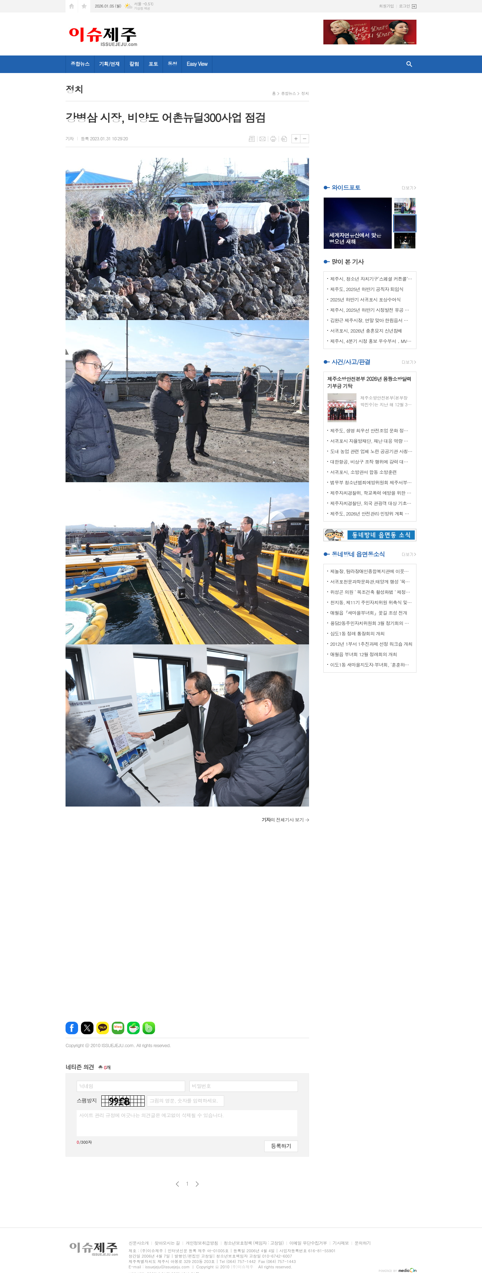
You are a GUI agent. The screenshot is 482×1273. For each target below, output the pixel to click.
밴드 (149, 1028)
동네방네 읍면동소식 (358, 554)
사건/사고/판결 (351, 362)
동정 (172, 63)
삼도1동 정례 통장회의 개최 (357, 633)
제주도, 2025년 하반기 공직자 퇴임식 (366, 289)
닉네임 (86, 1085)
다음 (197, 1184)
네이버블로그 (118, 1028)
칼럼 (134, 63)
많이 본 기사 (347, 261)
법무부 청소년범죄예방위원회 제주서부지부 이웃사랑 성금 (371, 482)
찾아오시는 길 (167, 1243)
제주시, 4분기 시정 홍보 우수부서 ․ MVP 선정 (371, 341)
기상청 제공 (142, 8)
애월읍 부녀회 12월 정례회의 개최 (363, 654)
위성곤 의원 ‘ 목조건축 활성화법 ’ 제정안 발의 (371, 592)
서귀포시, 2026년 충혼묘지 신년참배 (366, 330)
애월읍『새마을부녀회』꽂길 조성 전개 (368, 612)
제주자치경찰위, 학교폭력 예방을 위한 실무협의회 (371, 492)
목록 (251, 138)
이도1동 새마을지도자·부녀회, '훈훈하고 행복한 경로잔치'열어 (371, 664)
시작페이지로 (72, 6)
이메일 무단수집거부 (308, 1243)
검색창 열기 (409, 64)
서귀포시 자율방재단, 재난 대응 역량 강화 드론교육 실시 (371, 440)
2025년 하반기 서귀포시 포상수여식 (365, 299)
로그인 (404, 6)
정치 (305, 93)
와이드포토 (346, 187)
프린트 (273, 138)
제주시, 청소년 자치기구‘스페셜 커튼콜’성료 (371, 278)
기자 (70, 138)
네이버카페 (133, 1028)
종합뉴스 (80, 63)
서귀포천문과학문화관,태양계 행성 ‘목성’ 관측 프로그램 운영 (371, 581)
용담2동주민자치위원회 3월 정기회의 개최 (371, 623)
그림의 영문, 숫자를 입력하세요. (183, 1100)
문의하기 (363, 1243)
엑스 (87, 1028)
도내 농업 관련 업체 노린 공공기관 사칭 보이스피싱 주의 (371, 451)
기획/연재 (109, 63)
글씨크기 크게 (295, 138)
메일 (262, 138)
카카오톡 (102, 1028)
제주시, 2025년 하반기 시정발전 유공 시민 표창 (371, 309)
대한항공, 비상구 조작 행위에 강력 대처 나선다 (371, 461)
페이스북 (72, 1028)
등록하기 (281, 1145)
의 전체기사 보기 (283, 819)
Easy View (197, 63)
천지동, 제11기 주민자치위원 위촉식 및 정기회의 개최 (371, 602)
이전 (177, 1184)
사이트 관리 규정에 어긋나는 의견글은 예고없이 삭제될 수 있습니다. (151, 1115)
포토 (153, 63)
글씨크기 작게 (304, 138)
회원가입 (386, 6)
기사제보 (341, 1243)
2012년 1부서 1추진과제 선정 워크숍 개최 (371, 643)
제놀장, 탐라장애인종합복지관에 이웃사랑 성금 (371, 571)
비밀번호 (201, 1085)
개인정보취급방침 (201, 1243)
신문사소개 (139, 1243)
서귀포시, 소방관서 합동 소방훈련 (363, 472)
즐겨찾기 (84, 6)
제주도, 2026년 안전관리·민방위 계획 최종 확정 (371, 513)
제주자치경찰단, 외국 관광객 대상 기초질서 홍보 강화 (371, 503)
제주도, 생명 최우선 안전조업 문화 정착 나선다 (371, 430)
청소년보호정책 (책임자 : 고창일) (254, 1243)
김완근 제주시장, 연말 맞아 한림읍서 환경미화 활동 (371, 320)
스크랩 (284, 138)
